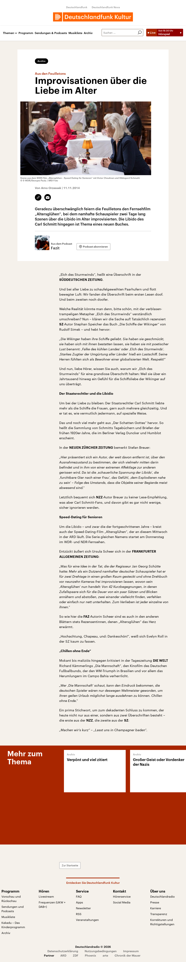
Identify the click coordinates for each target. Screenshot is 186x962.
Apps (79, 902)
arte (105, 955)
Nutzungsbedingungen (101, 951)
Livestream (46, 896)
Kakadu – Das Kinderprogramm (13, 925)
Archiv (88, 33)
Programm (26, 33)
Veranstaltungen (87, 919)
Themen (8, 33)
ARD (63, 955)
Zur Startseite (70, 865)
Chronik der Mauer (127, 955)
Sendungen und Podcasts (12, 909)
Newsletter (83, 908)
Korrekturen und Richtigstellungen (162, 922)
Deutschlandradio (162, 896)
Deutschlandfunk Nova (106, 7)
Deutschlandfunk (76, 7)
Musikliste (75, 33)
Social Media (121, 902)
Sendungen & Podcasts (51, 33)
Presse (154, 902)
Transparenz (158, 914)
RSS (78, 914)
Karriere (155, 908)
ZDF (75, 955)
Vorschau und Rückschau (11, 899)
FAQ (79, 896)
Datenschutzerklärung (62, 951)
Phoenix (90, 955)
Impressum (131, 951)
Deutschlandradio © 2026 (93, 946)
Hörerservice (122, 896)
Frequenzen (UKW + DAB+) (52, 904)
